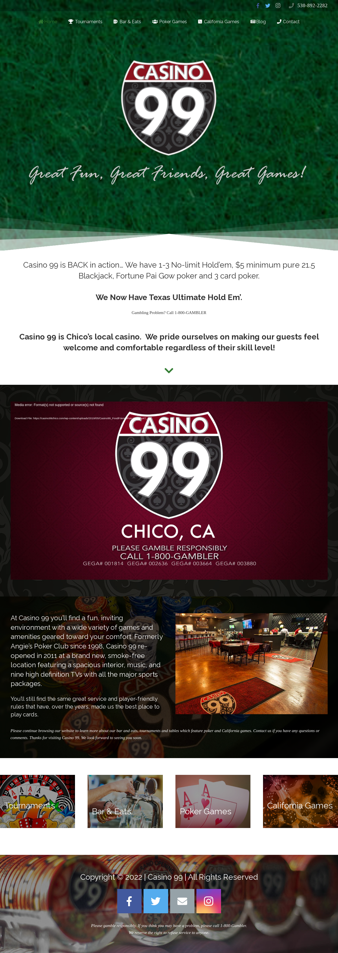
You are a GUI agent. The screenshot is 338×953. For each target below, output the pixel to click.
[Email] (182, 901)
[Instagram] (208, 901)
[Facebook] (129, 901)
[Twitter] (156, 901)
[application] (169, 491)
